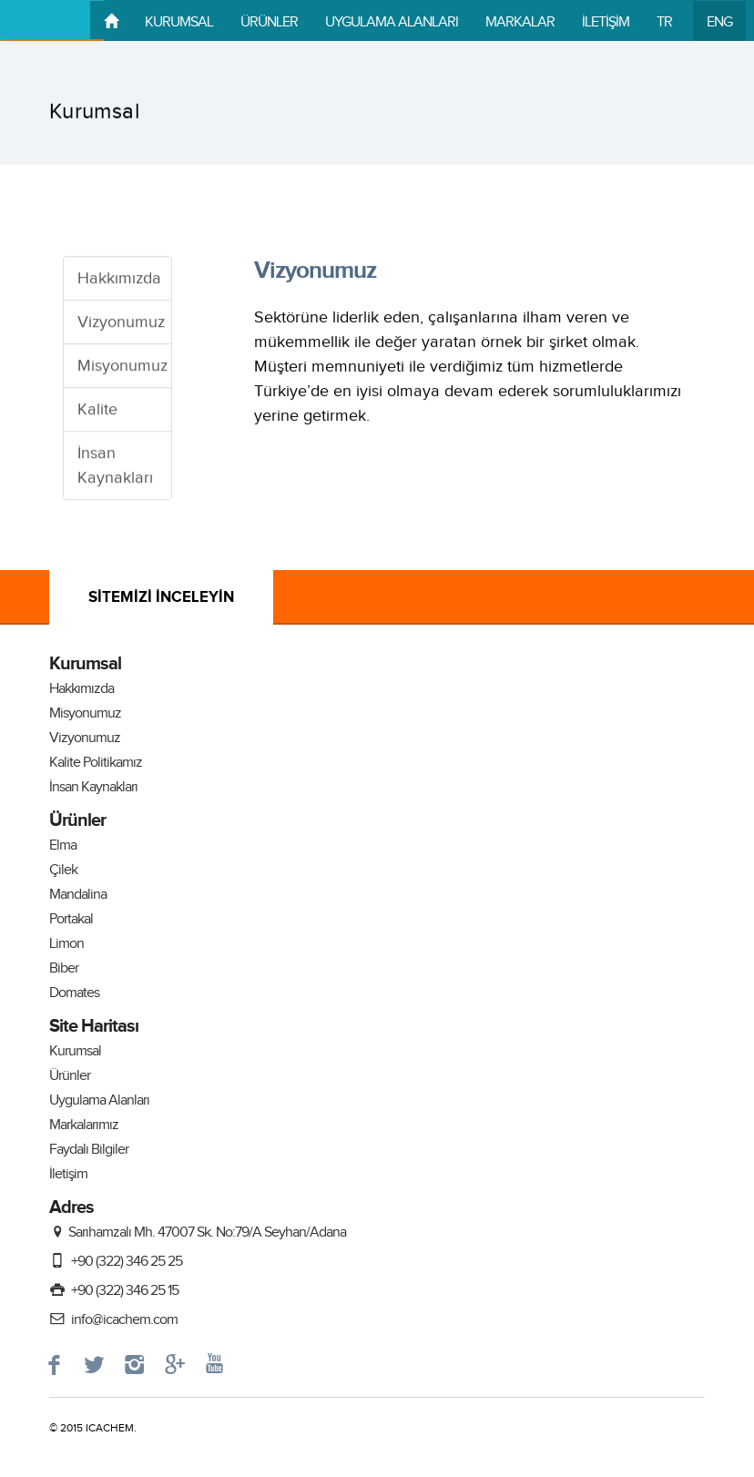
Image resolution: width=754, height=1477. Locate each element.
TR (664, 22)
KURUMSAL (179, 22)
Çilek (63, 870)
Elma (62, 845)
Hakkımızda (119, 279)
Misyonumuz (122, 366)
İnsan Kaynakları (115, 466)
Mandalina (78, 894)
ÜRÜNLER (269, 22)
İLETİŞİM (605, 22)
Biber (63, 968)
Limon (66, 943)
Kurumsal (75, 1051)
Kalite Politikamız (95, 762)
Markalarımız (83, 1125)
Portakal (71, 919)
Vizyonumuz (121, 322)
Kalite (97, 410)
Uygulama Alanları (99, 1100)
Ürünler (69, 1076)
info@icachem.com (113, 1320)
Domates (74, 993)
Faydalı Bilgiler (88, 1149)
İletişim (68, 1174)
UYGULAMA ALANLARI (391, 22)
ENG (719, 22)
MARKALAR (520, 22)
